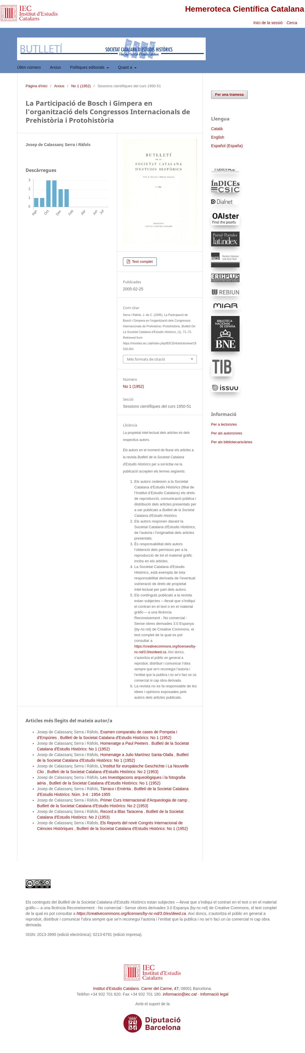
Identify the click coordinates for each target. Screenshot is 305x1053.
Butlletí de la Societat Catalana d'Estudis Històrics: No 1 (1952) (115, 737)
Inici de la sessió (268, 22)
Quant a (125, 67)
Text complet (141, 261)
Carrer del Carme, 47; (160, 988)
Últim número (29, 67)
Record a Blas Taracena (122, 811)
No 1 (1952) (81, 86)
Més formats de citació (146, 359)
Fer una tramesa (229, 94)
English (217, 137)
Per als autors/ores (226, 433)
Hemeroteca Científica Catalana (244, 9)
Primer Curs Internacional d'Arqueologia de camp (144, 800)
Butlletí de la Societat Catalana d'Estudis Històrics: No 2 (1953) (102, 771)
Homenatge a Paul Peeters (124, 743)
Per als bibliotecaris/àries (231, 442)
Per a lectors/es (224, 424)
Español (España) (227, 145)
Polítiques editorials (88, 67)
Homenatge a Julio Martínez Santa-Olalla (137, 754)
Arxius (55, 67)
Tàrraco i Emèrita (116, 788)
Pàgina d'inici (36, 86)
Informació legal (214, 994)
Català (216, 128)
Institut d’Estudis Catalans (116, 988)
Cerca (292, 22)
